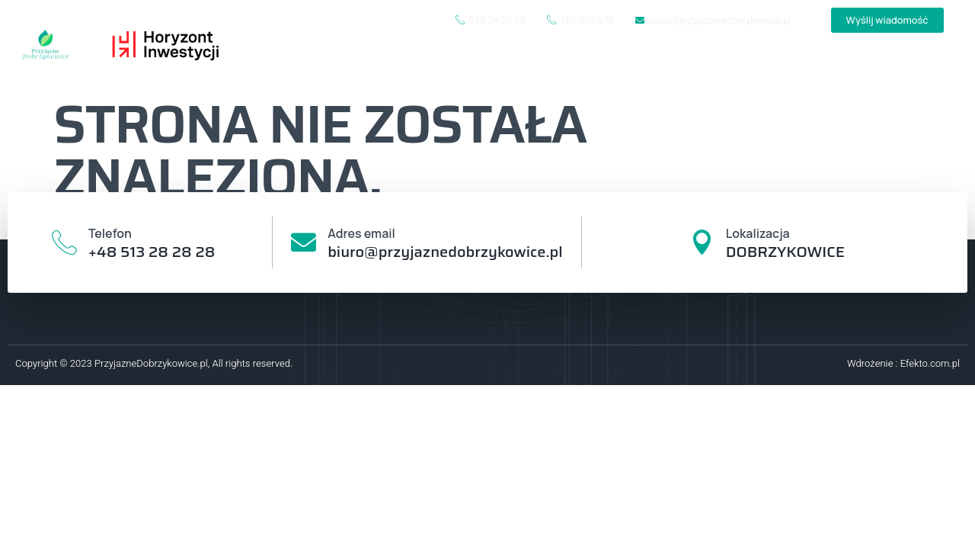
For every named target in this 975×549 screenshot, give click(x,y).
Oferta (838, 66)
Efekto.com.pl (930, 363)
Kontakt (917, 66)
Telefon (111, 233)
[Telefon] (65, 243)
